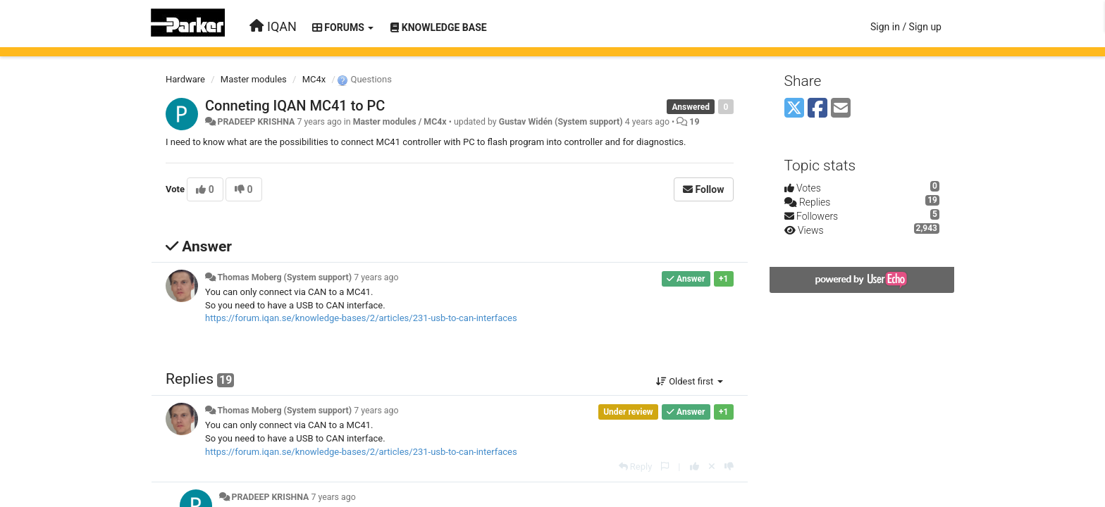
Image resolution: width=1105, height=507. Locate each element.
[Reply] (636, 466)
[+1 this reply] (694, 466)
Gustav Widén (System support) (561, 122)
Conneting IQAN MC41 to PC (295, 105)
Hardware (185, 79)
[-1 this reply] (729, 466)
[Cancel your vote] (711, 466)
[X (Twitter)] (794, 108)
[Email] (841, 108)
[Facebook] (817, 108)
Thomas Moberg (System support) (284, 277)
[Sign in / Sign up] (906, 27)
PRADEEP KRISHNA (256, 122)
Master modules (254, 79)
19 (694, 122)
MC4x (314, 79)
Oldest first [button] (689, 381)
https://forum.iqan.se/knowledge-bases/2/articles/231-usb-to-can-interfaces (361, 318)
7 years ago (376, 277)
